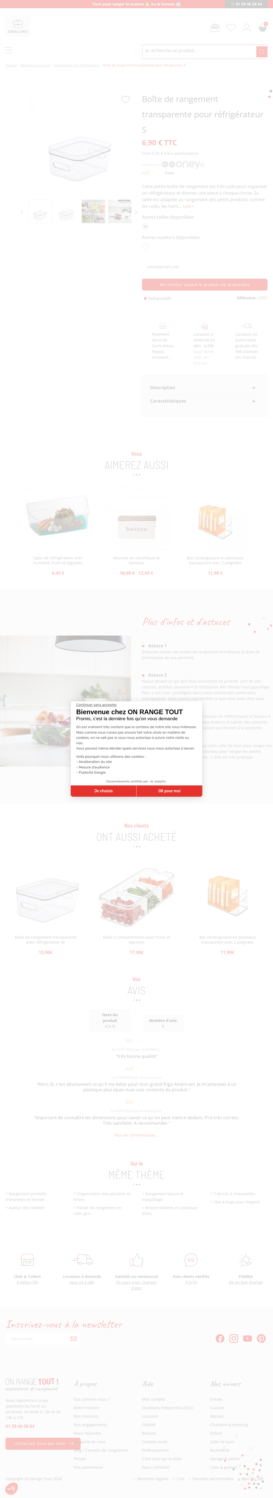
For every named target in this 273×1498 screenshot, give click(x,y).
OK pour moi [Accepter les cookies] (169, 791)
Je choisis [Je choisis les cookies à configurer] (103, 791)
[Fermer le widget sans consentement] (96, 705)
